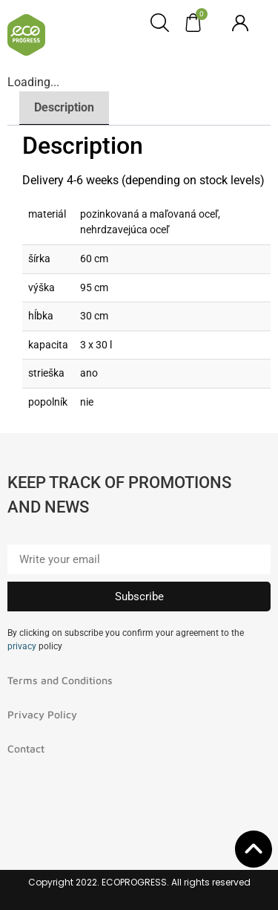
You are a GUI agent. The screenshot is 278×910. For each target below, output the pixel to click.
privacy (21, 646)
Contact (25, 748)
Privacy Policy (42, 714)
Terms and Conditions (60, 680)
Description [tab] (64, 107)
